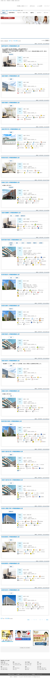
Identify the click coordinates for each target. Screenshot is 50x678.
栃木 (18, 664)
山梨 (30, 664)
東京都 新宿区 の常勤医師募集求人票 (10, 536)
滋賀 (3, 669)
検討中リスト (39, 8)
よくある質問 (25, 655)
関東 (13, 662)
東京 (13, 663)
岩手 (7, 663)
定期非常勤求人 (12, 12)
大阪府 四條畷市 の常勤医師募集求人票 (10, 212)
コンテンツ (39, 12)
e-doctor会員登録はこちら (25, 627)
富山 (26, 663)
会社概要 (18, 674)
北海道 (2, 663)
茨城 (16, 664)
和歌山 (6, 669)
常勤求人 (4, 12)
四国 (26, 666)
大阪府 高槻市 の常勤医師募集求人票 (10, 76)
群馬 (20, 664)
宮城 (1, 664)
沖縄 (45, 669)
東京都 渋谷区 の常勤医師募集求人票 (10, 157)
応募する (42, 69)
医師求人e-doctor (11, 674)
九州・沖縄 (39, 666)
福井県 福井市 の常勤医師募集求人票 (10, 46)
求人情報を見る (29, 69)
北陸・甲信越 (27, 662)
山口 (16, 669)
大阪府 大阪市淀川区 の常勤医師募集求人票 (12, 451)
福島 (8, 664)
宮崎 (40, 669)
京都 (1, 669)
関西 (1, 666)
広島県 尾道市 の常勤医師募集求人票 (10, 334)
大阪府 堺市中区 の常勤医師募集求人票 (10, 129)
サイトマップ (39, 674)
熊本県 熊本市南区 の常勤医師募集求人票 (11, 239)
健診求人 (32, 12)
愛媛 (26, 669)
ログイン (46, 8)
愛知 (38, 664)
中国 (13, 666)
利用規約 (33, 674)
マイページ (46, 12)
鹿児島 (43, 669)
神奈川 (16, 663)
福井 (30, 663)
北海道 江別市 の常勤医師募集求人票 (10, 182)
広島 (13, 669)
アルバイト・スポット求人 (22, 12)
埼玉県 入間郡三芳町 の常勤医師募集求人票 (12, 508)
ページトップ (48, 672)
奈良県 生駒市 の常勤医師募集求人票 (10, 305)
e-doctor (8, 3)
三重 (40, 664)
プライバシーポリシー (26, 674)
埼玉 (19, 663)
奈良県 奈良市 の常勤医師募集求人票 (10, 590)
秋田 (3, 664)
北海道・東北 (3, 662)
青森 (4, 663)
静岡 (40, 663)
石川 (28, 663)
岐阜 (38, 663)
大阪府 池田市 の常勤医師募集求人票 (10, 360)
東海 (38, 662)
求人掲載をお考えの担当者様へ (25, 649)
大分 (38, 669)
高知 (28, 669)
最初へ (28, 619)
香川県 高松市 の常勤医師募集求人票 (10, 274)
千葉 (13, 664)
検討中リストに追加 (44, 46)
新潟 (26, 664)
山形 (6, 664)
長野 (28, 664)
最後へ (47, 619)
